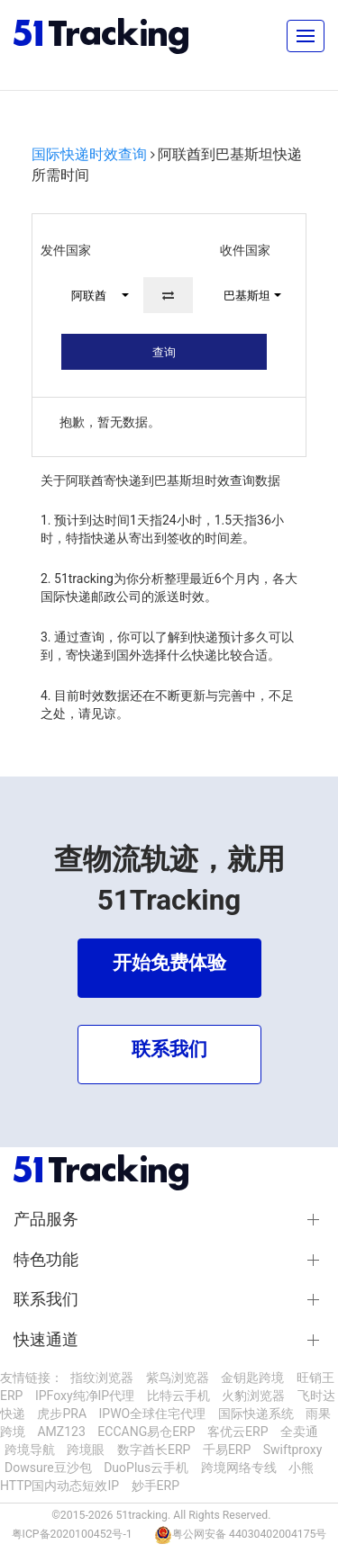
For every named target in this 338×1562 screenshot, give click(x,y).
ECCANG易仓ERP (146, 1431)
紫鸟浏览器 (177, 1377)
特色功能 (46, 1260)
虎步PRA (62, 1413)
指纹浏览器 (101, 1377)
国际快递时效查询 (89, 154)
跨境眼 (86, 1449)
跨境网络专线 (239, 1467)
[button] (92, 295)
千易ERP (227, 1449)
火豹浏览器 (253, 1395)
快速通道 (46, 1340)
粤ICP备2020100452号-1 (72, 1534)
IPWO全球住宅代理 (152, 1413)
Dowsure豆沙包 (48, 1467)
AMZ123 (61, 1431)
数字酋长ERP (153, 1449)
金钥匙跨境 (252, 1377)
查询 (164, 352)
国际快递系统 (256, 1413)
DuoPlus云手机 (146, 1467)
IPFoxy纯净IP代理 (84, 1395)
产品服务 (46, 1219)
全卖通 (299, 1431)
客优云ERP (237, 1431)
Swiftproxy (293, 1449)
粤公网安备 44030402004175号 (249, 1534)
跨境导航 (30, 1449)
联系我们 (46, 1299)
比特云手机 (178, 1395)
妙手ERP (155, 1485)
